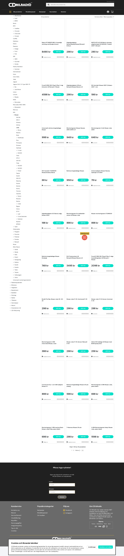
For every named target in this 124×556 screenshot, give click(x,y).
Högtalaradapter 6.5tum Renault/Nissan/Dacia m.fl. (75, 105)
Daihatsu (15, 60)
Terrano (18, 210)
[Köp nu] (58, 70)
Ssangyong (18, 279)
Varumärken (53, 12)
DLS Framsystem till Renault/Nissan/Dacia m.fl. (75, 276)
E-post (51, 491)
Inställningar (92, 547)
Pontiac (17, 258)
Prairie (18, 202)
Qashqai (18, 167)
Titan (17, 174)
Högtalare (14, 307)
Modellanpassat (30, 12)
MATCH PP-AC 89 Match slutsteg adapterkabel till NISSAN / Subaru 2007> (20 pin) (101, 63)
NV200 (20, 185)
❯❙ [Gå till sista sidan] (83, 469)
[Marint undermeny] (11, 324)
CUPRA (15, 58)
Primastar (19, 162)
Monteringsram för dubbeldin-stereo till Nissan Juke (76, 233)
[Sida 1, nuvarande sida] (72, 469)
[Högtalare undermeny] (11, 307)
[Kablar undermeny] (11, 317)
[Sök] (80, 5)
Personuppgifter (16, 533)
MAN (14, 119)
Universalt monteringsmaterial (22, 299)
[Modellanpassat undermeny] (11, 32)
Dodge (16, 68)
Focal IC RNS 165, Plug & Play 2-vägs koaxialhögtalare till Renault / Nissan (102, 277)
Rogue (18, 225)
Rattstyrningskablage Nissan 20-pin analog (77, 404)
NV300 (20, 187)
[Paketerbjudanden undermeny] (11, 301)
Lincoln (15, 113)
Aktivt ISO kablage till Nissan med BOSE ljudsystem (101, 361)
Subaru (17, 281)
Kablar (13, 317)
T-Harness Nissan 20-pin (74, 446)
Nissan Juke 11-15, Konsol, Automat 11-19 (102, 319)
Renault (17, 261)
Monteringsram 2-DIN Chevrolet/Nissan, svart (49, 361)
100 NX (18, 136)
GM (14, 75)
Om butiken (41, 525)
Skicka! (62, 506)
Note (17, 154)
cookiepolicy (54, 551)
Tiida (17, 182)
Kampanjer (42, 12)
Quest (18, 195)
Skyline (18, 241)
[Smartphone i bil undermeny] (11, 327)
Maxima (18, 200)
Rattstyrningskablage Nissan (75, 190)
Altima (18, 144)
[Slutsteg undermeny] (11, 314)
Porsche (17, 253)
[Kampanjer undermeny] (11, 30)
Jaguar (15, 101)
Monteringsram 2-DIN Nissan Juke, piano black (101, 404)
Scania (16, 286)
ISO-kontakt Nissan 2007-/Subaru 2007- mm (101, 105)
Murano (18, 218)
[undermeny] (14, 35)
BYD (14, 45)
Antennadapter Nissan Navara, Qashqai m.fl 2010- (100, 190)
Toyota (16, 291)
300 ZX (18, 197)
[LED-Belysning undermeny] (11, 329)
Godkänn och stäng (106, 547)
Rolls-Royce (16, 266)
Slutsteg (13, 314)
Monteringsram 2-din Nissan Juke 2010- (101, 148)
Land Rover (18, 108)
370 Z (18, 177)
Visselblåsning (15, 527)
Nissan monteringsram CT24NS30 (101, 232)
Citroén (17, 55)
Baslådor (14, 312)
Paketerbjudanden (16, 301)
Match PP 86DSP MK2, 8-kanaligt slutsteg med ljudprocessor (52, 62)
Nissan (30, 21)
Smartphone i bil (16, 327)
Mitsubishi (18, 126)
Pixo (17, 159)
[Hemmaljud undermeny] (11, 322)
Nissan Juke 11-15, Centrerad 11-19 (77, 318)
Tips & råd (14, 538)
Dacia (14, 63)
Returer (13, 522)
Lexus (14, 111)
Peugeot (17, 251)
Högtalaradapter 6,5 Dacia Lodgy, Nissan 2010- (52, 233)
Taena (18, 192)
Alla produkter (15, 12)
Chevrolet (17, 53)
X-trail (19, 169)
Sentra (18, 220)
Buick (14, 42)
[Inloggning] (108, 12)
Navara (18, 152)
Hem (11, 21)
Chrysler (17, 50)
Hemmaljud (14, 322)
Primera (18, 164)
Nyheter (63, 12)
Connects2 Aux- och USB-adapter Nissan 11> (52, 404)
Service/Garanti (16, 525)
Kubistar (20, 238)
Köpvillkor (14, 530)
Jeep (14, 98)
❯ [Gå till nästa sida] (77, 469)
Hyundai (17, 80)
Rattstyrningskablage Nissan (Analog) (50, 276)
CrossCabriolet (22, 235)
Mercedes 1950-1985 (19, 124)
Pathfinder (21, 157)
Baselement (14, 309)
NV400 (20, 172)
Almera (18, 141)
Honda (16, 83)
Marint (13, 324)
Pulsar (19, 190)
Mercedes (17, 121)
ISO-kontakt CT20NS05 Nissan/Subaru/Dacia (49, 190)
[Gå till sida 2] (74, 469)
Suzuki (16, 284)
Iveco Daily (16, 96)
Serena (18, 205)
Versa (18, 228)
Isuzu (14, 93)
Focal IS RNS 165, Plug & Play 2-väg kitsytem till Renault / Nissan (52, 105)
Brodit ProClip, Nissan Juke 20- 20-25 (52, 319)
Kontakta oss (110, 1)
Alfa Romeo (18, 35)
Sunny (18, 207)
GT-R (17, 230)
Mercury (15, 129)
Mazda (16, 116)
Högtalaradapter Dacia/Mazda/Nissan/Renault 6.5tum (76, 63)
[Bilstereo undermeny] (11, 304)
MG (14, 131)
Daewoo (15, 65)
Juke (36, 21)
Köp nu (83, 285)
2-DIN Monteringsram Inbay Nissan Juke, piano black (102, 447)
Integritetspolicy (16, 535)
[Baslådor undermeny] (11, 312)
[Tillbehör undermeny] (11, 319)
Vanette (18, 213)
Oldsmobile (16, 248)
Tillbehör (13, 319)
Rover (14, 263)
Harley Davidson (18, 86)
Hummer (17, 88)
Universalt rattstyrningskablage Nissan (51, 148)
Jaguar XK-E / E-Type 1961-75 (21, 103)
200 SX (18, 180)
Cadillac (17, 47)
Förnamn (51, 498)
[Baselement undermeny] (11, 309)
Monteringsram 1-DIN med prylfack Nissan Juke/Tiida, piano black (52, 447)
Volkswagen (18, 294)
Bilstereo (14, 304)
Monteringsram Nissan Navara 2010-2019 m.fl (76, 148)
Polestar (17, 256)
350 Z (18, 139)
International (16, 91)
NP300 (18, 243)
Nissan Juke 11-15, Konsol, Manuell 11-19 (77, 361)
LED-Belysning (15, 329)
